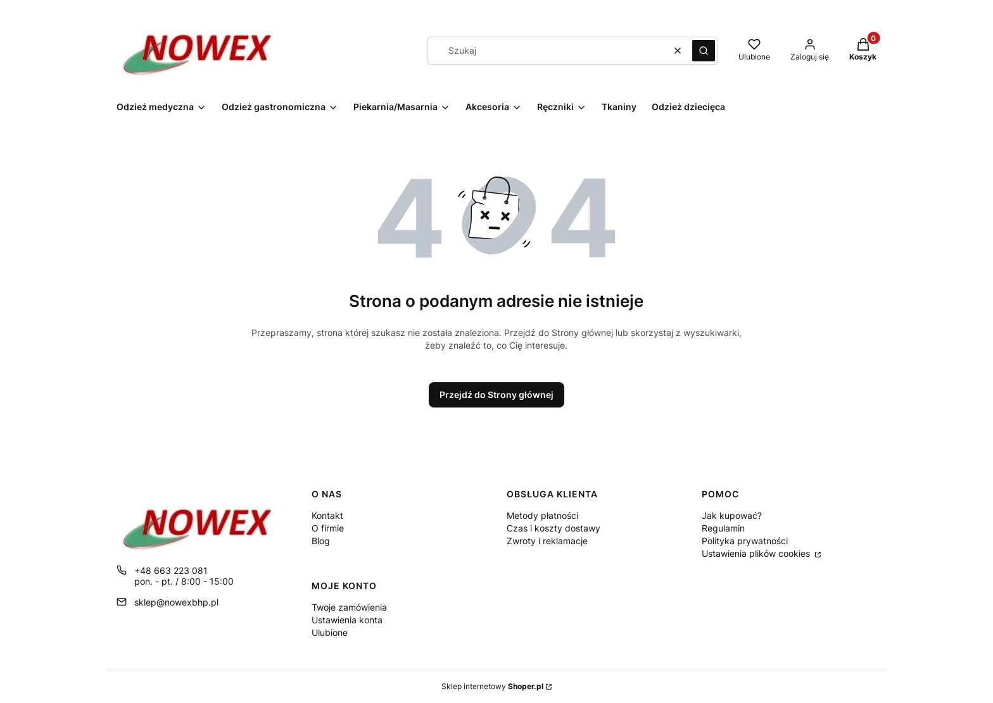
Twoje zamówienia (349, 607)
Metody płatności (542, 515)
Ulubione (330, 632)
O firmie (328, 528)
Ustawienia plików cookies (757, 553)
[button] (703, 50)
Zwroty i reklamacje (547, 540)
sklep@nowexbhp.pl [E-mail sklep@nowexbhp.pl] (176, 602)
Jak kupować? (732, 515)
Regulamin (723, 528)
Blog (321, 540)
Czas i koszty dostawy (553, 528)
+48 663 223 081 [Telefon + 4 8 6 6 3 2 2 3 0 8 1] (171, 570)
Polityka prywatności (745, 540)
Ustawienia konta (347, 619)
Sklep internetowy (492, 686)
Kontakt (327, 515)
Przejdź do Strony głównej (496, 394)
